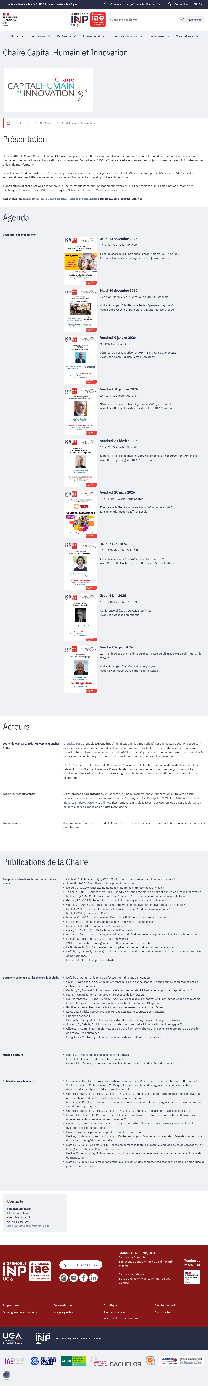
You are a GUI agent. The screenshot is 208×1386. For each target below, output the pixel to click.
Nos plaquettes (63, 1312)
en (200, 4)
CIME (44, 190)
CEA (22, 190)
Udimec (123, 190)
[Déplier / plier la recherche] (191, 19)
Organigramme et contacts (20, 1312)
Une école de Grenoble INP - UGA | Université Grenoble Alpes (41, 4)
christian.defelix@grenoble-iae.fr (28, 1225)
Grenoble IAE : (72, 743)
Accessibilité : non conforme (122, 1317)
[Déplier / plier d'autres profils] (116, 4)
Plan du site (162, 1312)
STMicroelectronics (104, 190)
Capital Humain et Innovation (78, 123)
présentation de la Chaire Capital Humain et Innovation (60, 198)
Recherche (25, 123)
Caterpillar (33, 190)
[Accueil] (9, 123)
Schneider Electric (79, 190)
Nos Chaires (47, 123)
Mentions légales (115, 1312)
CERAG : (68, 764)
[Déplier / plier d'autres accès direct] (145, 4)
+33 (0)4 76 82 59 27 (80, 1264)
